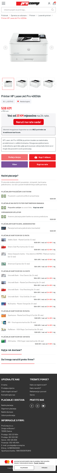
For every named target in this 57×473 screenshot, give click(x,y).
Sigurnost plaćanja (8, 408)
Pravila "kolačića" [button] (39, 463)
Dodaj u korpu (14, 157)
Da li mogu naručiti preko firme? (17, 359)
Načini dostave (7, 412)
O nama (4, 385)
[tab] (28, 176)
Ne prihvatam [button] (24, 467)
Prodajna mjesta (7, 388)
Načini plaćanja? (9, 175)
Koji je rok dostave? (11, 350)
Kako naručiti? (35, 388)
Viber (14, 164)
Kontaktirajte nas (8, 395)
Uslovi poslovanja (8, 415)
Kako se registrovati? (38, 385)
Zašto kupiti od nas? (9, 391)
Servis (32, 395)
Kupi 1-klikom (42, 157)
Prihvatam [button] (44, 467)
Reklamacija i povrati (38, 391)
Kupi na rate (42, 164)
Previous (5, 47)
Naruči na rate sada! (28, 122)
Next (51, 47)
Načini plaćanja (7, 405)
